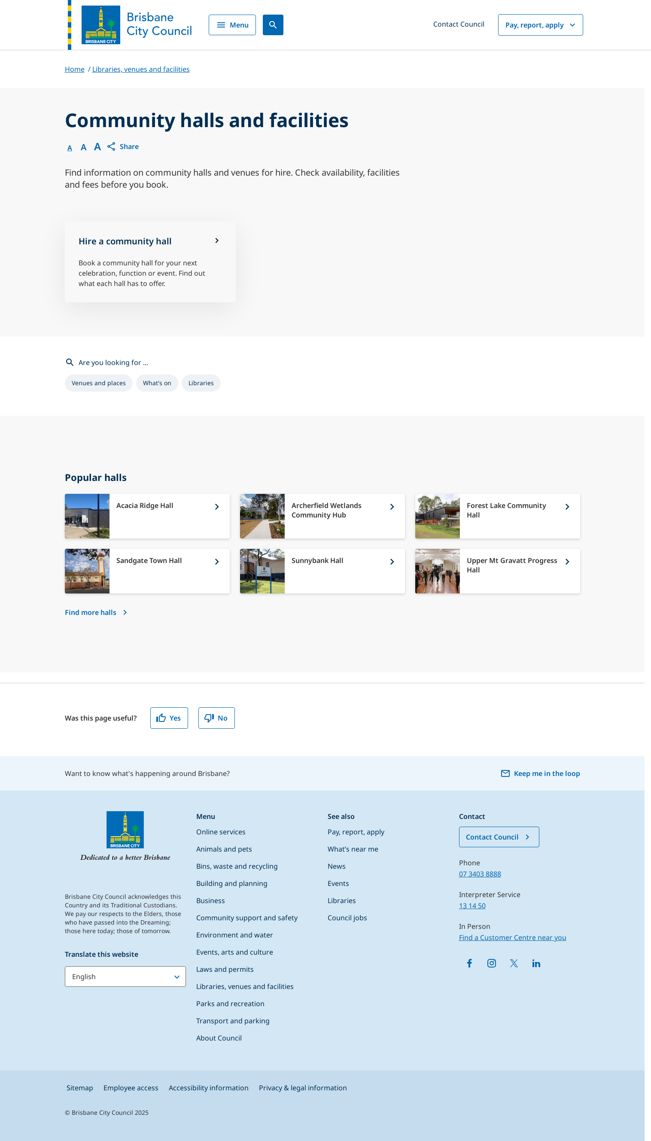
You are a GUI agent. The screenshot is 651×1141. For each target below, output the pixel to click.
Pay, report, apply (541, 25)
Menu (232, 25)
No (216, 718)
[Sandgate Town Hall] (147, 571)
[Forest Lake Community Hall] (497, 516)
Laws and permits (225, 969)
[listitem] (99, 383)
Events (338, 883)
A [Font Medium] (83, 147)
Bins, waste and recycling (237, 866)
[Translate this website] (125, 976)
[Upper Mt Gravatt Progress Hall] (497, 571)
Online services (221, 832)
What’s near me (353, 849)
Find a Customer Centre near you (512, 937)
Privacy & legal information (303, 1087)
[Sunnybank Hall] (322, 571)
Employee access (130, 1087)
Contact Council (458, 24)
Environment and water (234, 935)
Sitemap (80, 1087)
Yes (168, 718)
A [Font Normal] (69, 147)
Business (210, 900)
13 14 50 (472, 905)
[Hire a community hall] (150, 262)
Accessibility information (209, 1087)
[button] (122, 146)
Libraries (342, 900)
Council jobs (347, 917)
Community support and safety (247, 917)
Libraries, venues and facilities (245, 986)
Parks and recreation (230, 1003)
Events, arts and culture (234, 952)
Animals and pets (224, 849)
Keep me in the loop (540, 773)
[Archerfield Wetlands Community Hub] (322, 516)
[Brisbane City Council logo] (130, 25)
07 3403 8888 (480, 874)
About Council (219, 1038)
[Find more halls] (97, 612)
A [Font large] (97, 146)
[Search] (273, 25)
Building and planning (232, 883)
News (337, 866)
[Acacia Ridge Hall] (147, 516)
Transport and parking (233, 1020)
